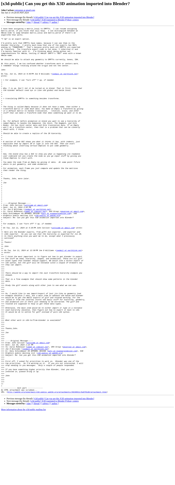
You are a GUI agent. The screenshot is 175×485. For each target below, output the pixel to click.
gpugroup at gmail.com (72, 248)
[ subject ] (45, 22)
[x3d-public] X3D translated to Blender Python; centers (54, 20)
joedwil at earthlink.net (65, 83)
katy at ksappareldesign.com (56, 250)
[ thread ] (37, 22)
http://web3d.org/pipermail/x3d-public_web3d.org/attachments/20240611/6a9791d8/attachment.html (57, 465)
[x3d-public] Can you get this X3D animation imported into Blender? (63, 17)
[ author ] (54, 22)
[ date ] (29, 22)
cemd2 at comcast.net (35, 248)
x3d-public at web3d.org (47, 253)
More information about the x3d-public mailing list (23, 482)
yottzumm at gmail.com (24, 10)
